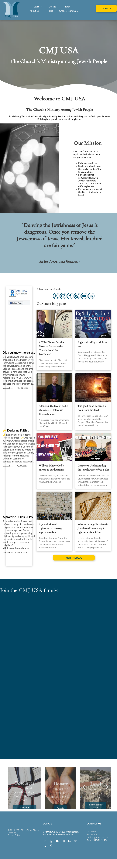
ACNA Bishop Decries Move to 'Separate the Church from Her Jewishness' (51, 348)
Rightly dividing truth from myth (92, 344)
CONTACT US (94, 823)
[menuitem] (38, 6)
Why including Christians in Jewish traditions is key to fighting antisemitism (93, 528)
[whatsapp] (51, 846)
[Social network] (51, 841)
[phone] (45, 846)
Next (107, 787)
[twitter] (56, 296)
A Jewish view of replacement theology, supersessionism (51, 528)
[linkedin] (91, 296)
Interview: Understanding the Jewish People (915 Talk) (93, 467)
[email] (63, 296)
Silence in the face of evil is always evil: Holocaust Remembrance (53, 410)
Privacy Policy (14, 835)
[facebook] (70, 296)
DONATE (47, 823)
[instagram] (77, 296)
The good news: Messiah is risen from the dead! (92, 408)
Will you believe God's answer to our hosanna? (51, 467)
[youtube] (84, 296)
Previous (84, 787)
